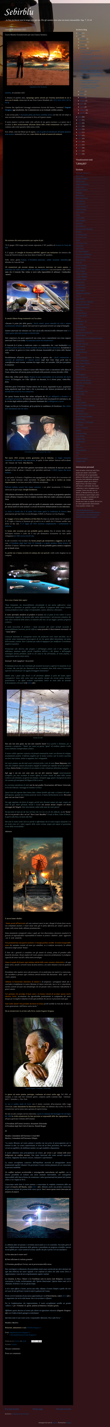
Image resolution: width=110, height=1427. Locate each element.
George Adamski (81, 268)
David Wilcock (80, 226)
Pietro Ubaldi (80, 394)
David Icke (79, 223)
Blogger (68, 1422)
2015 (80, 145)
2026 (80, 33)
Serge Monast (80, 436)
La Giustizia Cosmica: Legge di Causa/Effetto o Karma (90, 86)
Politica (78, 397)
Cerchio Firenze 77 (82, 207)
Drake (78, 240)
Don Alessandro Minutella (84, 229)
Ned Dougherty (81, 374)
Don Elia (79, 232)
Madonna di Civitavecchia (84, 332)
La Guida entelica (81, 316)
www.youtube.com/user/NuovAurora (87, 515)
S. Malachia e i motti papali (84, 422)
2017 (80, 138)
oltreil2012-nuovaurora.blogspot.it (87, 517)
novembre (83, 42)
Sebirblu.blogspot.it (34, 1328)
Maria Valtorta (80, 346)
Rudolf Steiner (80, 419)
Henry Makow (80, 290)
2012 (80, 154)
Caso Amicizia (80, 201)
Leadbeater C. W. (81, 321)
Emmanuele (79, 246)
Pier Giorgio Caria (82, 391)
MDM (78, 355)
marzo (82, 107)
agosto (82, 91)
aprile (82, 104)
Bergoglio (79, 193)
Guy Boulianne (81, 288)
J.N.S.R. (78, 296)
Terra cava (79, 447)
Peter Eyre (79, 388)
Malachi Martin (81, 335)
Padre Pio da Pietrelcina (83, 383)
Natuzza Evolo (80, 369)
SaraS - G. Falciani (82, 428)
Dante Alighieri (81, 220)
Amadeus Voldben (81, 179)
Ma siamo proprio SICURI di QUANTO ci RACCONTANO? (91, 72)
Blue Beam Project (82, 198)
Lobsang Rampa (81, 327)
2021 (80, 126)
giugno (82, 97)
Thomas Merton (81, 450)
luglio (82, 94)
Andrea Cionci (80, 181)
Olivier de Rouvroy (82, 377)
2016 (80, 142)
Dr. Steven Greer (81, 237)
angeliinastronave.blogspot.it (20, 1332)
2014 (80, 148)
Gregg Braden (80, 285)
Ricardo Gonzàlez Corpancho (85, 405)
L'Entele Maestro (81, 313)
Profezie (78, 400)
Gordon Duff (80, 282)
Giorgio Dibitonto (81, 277)
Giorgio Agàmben (81, 274)
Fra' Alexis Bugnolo (82, 251)
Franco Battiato (81, 260)
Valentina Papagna (82, 458)
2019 (80, 132)
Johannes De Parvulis (83, 304)
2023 (80, 120)
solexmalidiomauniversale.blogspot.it (23, 1335)
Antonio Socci (80, 187)
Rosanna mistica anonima (84, 416)
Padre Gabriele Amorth (83, 380)
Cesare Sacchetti (81, 209)
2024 (80, 117)
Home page (38, 1409)
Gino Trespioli (80, 271)
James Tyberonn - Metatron (84, 302)
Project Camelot (81, 402)
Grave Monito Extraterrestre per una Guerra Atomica (91, 57)
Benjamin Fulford (81, 190)
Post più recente (12, 1409)
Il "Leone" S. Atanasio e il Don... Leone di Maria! (90, 52)
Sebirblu (18, 12)
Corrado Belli (80, 218)
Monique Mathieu (81, 358)
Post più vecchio (63, 1409)
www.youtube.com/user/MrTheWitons (88, 512)
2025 (80, 36)
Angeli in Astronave (82, 184)
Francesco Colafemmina (83, 254)
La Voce (78, 319)
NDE (77, 372)
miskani (54, 1422)
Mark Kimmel (80, 349)
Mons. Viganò (80, 366)
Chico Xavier (80, 212)
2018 (80, 135)
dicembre (83, 39)
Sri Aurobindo (80, 442)
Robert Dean (80, 411)
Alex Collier (80, 176)
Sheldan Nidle (80, 439)
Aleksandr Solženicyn (83, 173)
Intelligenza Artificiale (83, 293)
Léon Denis (79, 324)
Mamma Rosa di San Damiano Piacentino (89, 338)
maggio (82, 101)
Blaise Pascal (80, 195)
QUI (55, 100)
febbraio (83, 110)
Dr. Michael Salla (81, 235)
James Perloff (80, 299)
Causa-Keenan (80, 204)
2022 (80, 123)
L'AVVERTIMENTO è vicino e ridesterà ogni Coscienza (90, 81)
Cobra (78, 215)
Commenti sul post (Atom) (20, 1414)
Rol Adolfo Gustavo (82, 414)
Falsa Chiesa (80, 249)
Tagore (78, 444)
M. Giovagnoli (80, 330)
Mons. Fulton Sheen (82, 360)
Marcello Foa (80, 341)
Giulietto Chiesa (81, 279)
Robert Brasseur (81, 408)
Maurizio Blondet (81, 352)
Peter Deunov (80, 386)
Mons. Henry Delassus (83, 363)
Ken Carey (79, 310)
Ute (77, 456)
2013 (80, 151)
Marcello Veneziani (82, 344)
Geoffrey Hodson (81, 265)
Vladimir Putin (80, 461)
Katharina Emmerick (82, 307)
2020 (80, 129)
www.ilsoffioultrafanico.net (84, 510)
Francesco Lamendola (83, 257)
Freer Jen (79, 262)
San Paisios (79, 425)
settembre (83, 48)
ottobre (82, 45)
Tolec (77, 453)
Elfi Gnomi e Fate (81, 243)
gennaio (83, 113)
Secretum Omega (81, 433)
